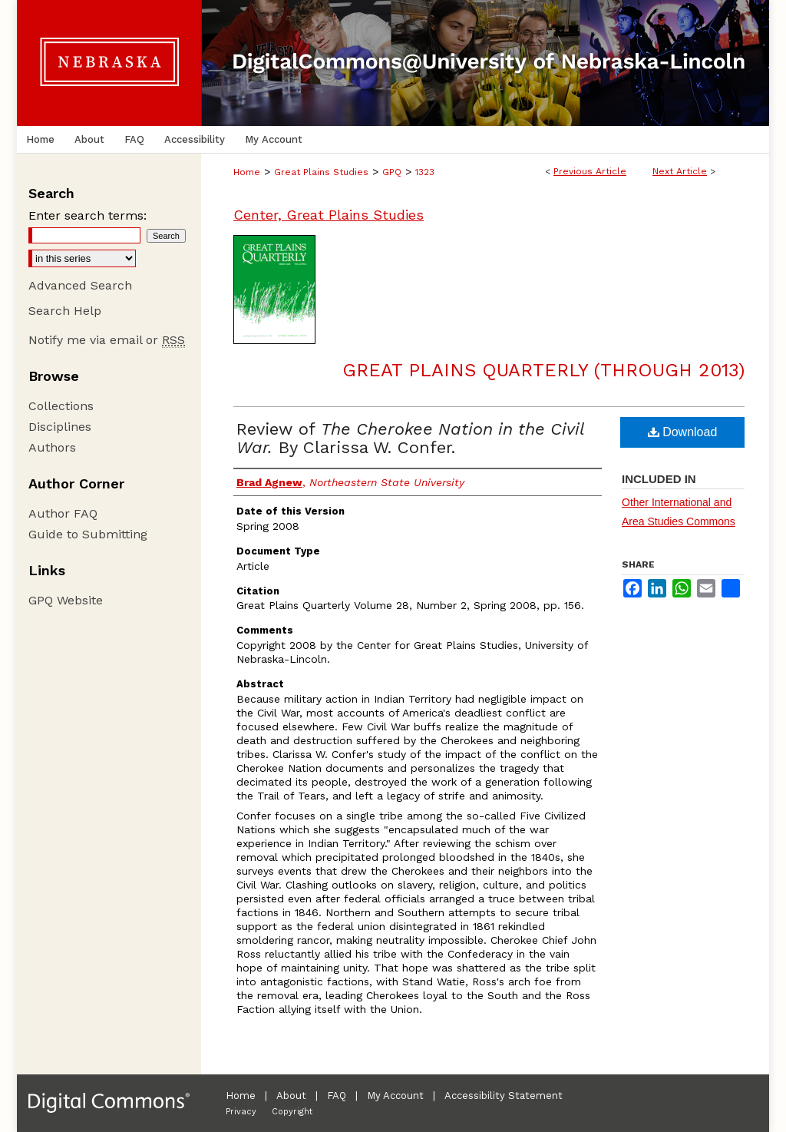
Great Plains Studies (321, 172)
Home (246, 172)
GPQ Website (65, 600)
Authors (52, 447)
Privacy (241, 1112)
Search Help (64, 310)
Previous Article (589, 171)
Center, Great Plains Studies (328, 215)
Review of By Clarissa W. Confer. (410, 438)
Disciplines (59, 426)
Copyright (292, 1112)
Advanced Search (80, 285)
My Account (395, 1095)
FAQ (336, 1095)
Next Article (679, 171)
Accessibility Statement (503, 1095)
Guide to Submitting (87, 534)
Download (683, 432)
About (291, 1095)
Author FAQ (62, 513)
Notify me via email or (106, 340)
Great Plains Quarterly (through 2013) (543, 370)
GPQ (391, 172)
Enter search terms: (87, 215)
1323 (424, 172)
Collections (61, 406)
